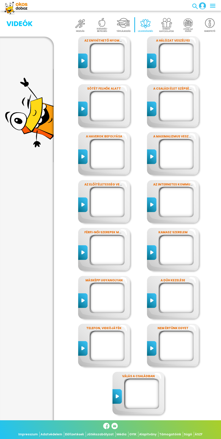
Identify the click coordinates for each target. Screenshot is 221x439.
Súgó (188, 434)
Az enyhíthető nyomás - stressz (112, 40)
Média (121, 434)
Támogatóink (170, 434)
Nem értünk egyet (173, 328)
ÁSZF (199, 434)
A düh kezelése (173, 280)
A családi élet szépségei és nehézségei (185, 88)
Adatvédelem (51, 434)
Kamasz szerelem (173, 232)
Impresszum (28, 434)
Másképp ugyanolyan (104, 280)
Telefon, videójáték (104, 328)
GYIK (132, 434)
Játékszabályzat (100, 434)
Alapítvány (147, 434)
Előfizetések (74, 434)
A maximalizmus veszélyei (174, 136)
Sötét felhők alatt (104, 88)
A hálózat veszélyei (173, 40)
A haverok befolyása (104, 136)
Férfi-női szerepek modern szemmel (114, 232)
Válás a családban (138, 376)
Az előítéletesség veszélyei (107, 184)
